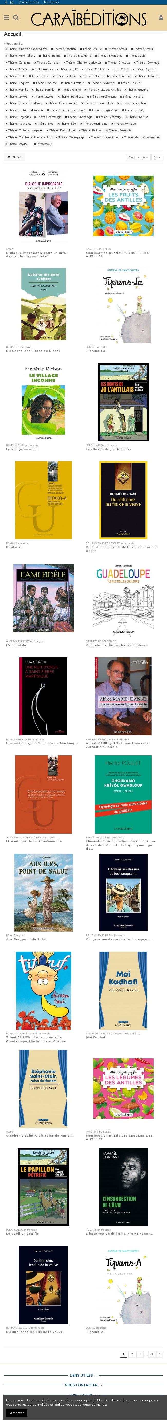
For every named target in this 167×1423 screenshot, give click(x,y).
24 (157, 157)
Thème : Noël (44, 124)
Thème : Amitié (91, 49)
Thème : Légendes (18, 117)
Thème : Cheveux (117, 62)
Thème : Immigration (131, 103)
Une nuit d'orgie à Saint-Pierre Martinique (42, 743)
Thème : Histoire (131, 96)
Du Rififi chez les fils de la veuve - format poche (121, 549)
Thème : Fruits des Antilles (102, 89)
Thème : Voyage (16, 144)
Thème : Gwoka (16, 96)
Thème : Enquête (17, 83)
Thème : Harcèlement (101, 96)
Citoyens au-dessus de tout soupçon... (119, 939)
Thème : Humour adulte (97, 103)
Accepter (17, 1413)
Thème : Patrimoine (93, 124)
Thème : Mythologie (78, 117)
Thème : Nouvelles (18, 124)
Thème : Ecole (15, 76)
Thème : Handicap (70, 96)
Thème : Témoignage (70, 137)
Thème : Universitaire (103, 137)
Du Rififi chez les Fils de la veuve (34, 1332)
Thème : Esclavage (101, 83)
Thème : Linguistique (103, 110)
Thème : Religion (90, 130)
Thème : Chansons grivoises (82, 62)
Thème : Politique (123, 124)
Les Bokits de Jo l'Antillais (108, 449)
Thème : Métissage (109, 117)
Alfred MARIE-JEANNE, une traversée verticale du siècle (117, 745)
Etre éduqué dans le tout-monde (34, 841)
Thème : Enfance (91, 76)
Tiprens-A (95, 1332)
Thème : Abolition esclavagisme (26, 49)
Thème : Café (135, 55)
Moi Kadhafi (96, 1037)
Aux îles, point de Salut (26, 939)
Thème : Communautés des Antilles (29, 69)
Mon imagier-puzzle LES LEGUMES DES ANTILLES (119, 1137)
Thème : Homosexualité (61, 103)
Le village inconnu (21, 449)
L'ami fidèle (16, 645)
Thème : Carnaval (47, 62)
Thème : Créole (118, 69)
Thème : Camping (18, 62)
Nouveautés (51, 2)
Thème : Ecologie (64, 76)
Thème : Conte (66, 69)
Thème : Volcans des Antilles (140, 137)
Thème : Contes (92, 69)
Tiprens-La (95, 351)
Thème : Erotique (72, 83)
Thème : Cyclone (144, 69)
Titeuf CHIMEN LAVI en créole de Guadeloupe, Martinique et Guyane (36, 1039)
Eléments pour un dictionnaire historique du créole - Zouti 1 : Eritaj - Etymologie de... (121, 844)
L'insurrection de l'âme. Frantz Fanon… (119, 1233)
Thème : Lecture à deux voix (24, 110)
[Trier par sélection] (138, 157)
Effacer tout (43, 144)
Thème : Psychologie (60, 130)
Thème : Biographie (77, 55)
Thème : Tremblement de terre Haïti (28, 137)
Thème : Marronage (47, 117)
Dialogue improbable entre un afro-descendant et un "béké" (37, 254)
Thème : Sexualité (118, 130)
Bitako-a (13, 547)
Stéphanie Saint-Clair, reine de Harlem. (40, 1135)
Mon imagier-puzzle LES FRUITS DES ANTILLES (117, 254)
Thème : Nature (136, 117)
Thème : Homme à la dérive (23, 103)
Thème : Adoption (63, 49)
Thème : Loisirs (132, 110)
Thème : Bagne (49, 55)
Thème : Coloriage (146, 62)
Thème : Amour (116, 49)
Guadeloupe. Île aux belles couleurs (117, 645)
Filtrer (14, 157)
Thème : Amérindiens (20, 55)
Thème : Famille (129, 83)
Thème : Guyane (136, 89)
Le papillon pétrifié (22, 1233)
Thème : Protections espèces (24, 130)
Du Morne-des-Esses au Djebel (33, 351)
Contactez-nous (29, 2)
